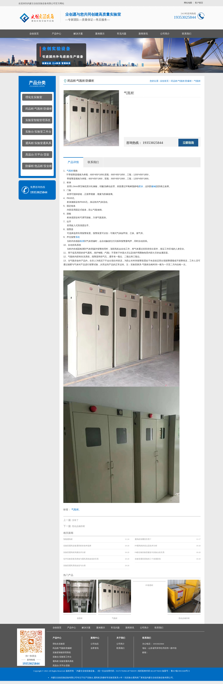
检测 (82, 241)
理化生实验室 (33, 97)
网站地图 (188, 3)
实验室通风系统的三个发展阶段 (148, 559)
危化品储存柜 (78, 526)
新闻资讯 (143, 33)
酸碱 (154, 186)
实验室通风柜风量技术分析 (74, 552)
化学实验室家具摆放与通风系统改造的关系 (81, 559)
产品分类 (37, 83)
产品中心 (56, 33)
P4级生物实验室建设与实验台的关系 (150, 552)
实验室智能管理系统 (37, 120)
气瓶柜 (70, 170)
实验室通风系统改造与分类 (74, 565)
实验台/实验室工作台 (38, 131)
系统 (77, 237)
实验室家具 (136, 264)
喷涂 (141, 186)
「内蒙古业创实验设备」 (85, 671)
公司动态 (95, 644)
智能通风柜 (68, 539)
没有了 (75, 520)
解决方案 (78, 33)
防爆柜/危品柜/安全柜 (38, 166)
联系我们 (186, 33)
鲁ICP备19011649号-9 (180, 671)
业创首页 (34, 33)
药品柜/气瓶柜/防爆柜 (38, 108)
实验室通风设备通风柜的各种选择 (77, 546)
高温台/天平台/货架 (37, 154)
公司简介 (165, 33)
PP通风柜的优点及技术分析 (146, 546)
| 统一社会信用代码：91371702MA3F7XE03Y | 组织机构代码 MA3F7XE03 (129, 671)
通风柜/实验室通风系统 (36, 144)
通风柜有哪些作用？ (143, 539)
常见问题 (121, 33)
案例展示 (100, 33)
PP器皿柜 (149, 585)
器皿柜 (80, 618)
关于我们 (120, 638)
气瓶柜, (75, 509)
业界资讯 (95, 648)
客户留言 (199, 3)
